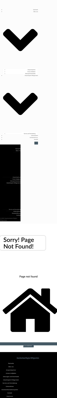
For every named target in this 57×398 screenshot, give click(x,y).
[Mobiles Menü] (36, 143)
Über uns (11, 366)
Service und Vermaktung (10, 383)
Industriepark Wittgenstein (11, 380)
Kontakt (36, 139)
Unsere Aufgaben (31, 71)
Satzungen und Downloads (11, 376)
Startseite (35, 10)
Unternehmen (34, 136)
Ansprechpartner (31, 69)
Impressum (10, 396)
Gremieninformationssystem (10, 389)
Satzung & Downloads (30, 73)
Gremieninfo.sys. (34, 137)
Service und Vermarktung (29, 133)
